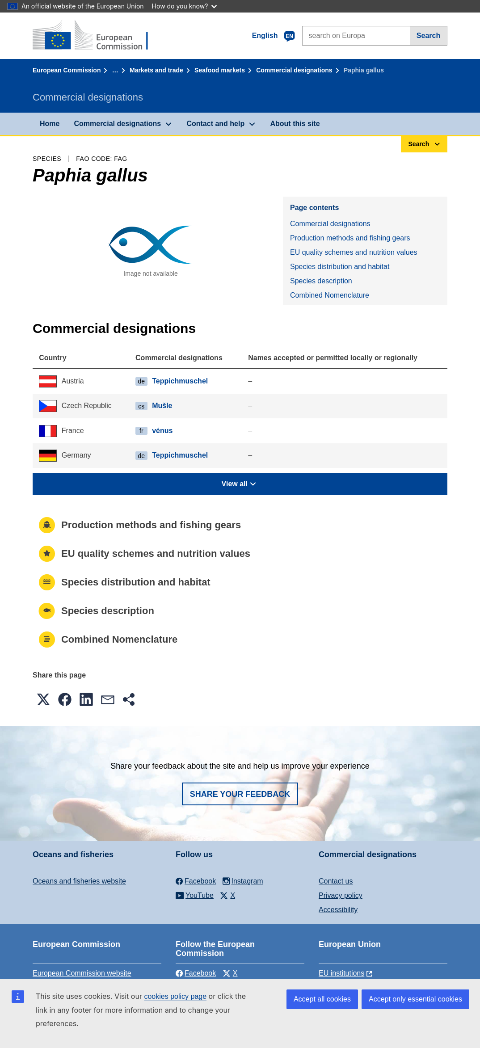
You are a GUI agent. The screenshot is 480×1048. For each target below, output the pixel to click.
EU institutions (341, 973)
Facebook (196, 973)
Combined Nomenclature (329, 295)
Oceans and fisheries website (79, 881)
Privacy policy (340, 895)
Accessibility (338, 909)
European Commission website (82, 973)
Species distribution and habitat (339, 266)
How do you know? (184, 6)
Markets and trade (156, 70)
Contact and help (215, 123)
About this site (295, 123)
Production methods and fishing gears (350, 238)
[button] (43, 699)
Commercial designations (294, 70)
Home (49, 123)
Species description (321, 281)
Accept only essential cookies (415, 999)
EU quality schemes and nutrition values (353, 252)
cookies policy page (175, 996)
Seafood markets (219, 70)
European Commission (67, 70)
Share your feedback (240, 794)
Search (428, 35)
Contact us (336, 881)
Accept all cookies (322, 999)
